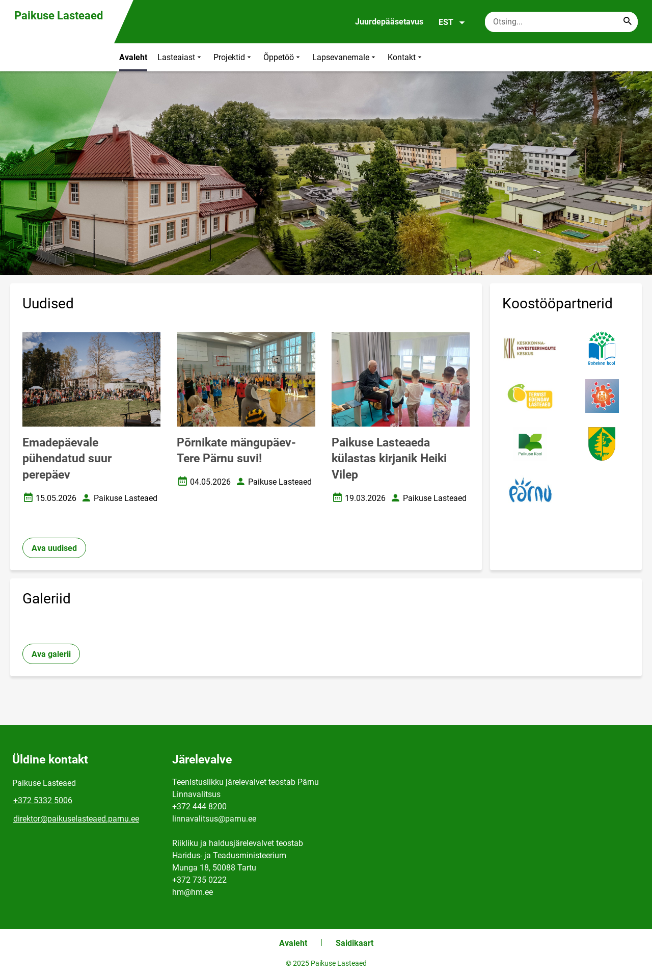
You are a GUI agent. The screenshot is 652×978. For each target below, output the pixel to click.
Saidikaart (354, 943)
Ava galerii (51, 654)
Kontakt (406, 57)
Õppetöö (282, 57)
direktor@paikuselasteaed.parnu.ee (76, 819)
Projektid (233, 57)
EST (452, 22)
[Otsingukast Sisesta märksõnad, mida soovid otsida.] (561, 22)
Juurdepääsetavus (389, 22)
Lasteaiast (180, 57)
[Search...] (627, 22)
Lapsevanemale (344, 57)
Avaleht (133, 57)
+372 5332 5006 (42, 800)
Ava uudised (54, 548)
